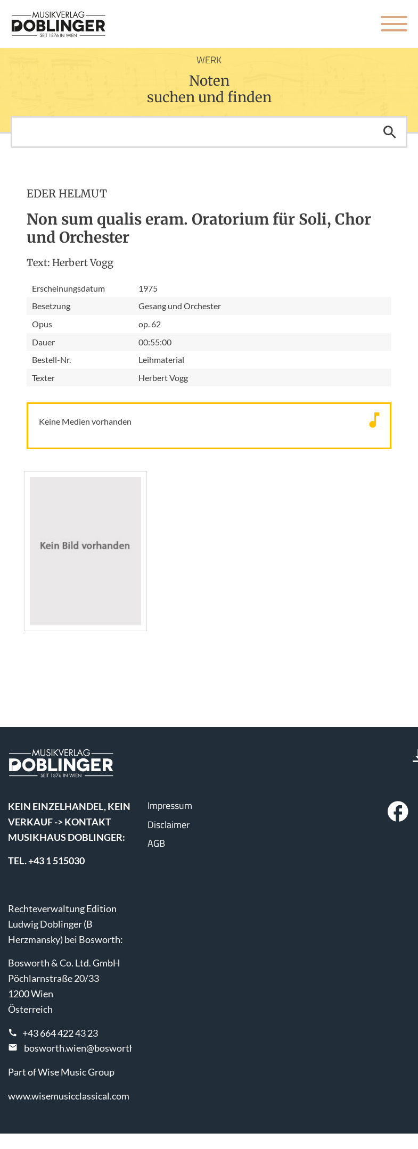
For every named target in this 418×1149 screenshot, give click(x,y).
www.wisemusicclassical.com (68, 1096)
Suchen (390, 132)
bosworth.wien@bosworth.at (84, 1048)
